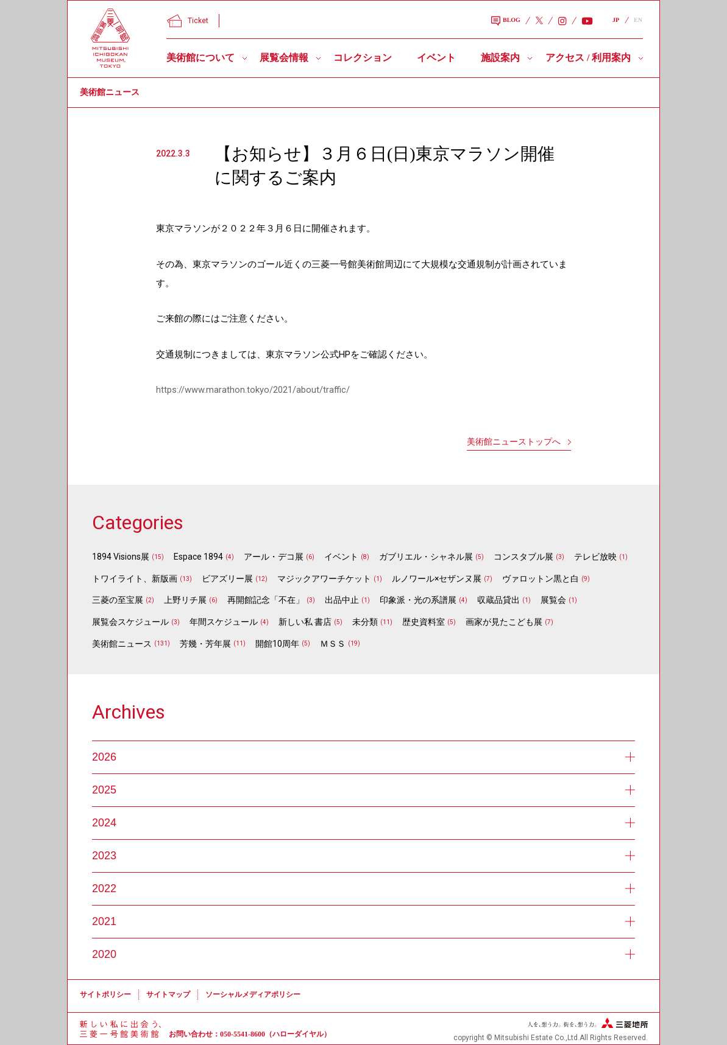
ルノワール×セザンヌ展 (436, 578)
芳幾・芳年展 (205, 644)
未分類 (365, 622)
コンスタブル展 (523, 556)
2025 (363, 790)
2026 (363, 757)
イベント (436, 57)
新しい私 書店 (305, 622)
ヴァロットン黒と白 (540, 578)
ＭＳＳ (333, 644)
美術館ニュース (122, 644)
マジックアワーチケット (324, 578)
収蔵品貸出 (498, 600)
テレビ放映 (595, 556)
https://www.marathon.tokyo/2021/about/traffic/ (253, 389)
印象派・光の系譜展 (418, 600)
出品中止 (342, 600)
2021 (363, 921)
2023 (363, 856)
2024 (363, 823)
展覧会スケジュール (130, 622)
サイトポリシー (105, 994)
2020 (363, 954)
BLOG (505, 21)
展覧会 (553, 600)
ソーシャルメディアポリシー (252, 994)
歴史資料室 (423, 622)
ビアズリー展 (227, 578)
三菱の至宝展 (117, 600)
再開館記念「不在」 (265, 600)
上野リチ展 (185, 600)
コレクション (362, 57)
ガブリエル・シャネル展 (426, 556)
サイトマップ (168, 994)
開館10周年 (277, 644)
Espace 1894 (198, 556)
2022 (363, 888)
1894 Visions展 (120, 556)
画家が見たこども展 (504, 622)
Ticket (187, 20)
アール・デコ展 (273, 556)
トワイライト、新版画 (134, 578)
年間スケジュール (224, 622)
